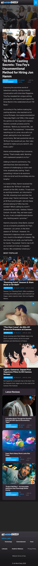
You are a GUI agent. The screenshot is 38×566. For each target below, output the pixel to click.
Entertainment (21, 541)
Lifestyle (4, 549)
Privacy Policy (32, 549)
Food (31, 541)
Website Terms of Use (19, 556)
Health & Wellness (17, 549)
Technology (8, 541)
